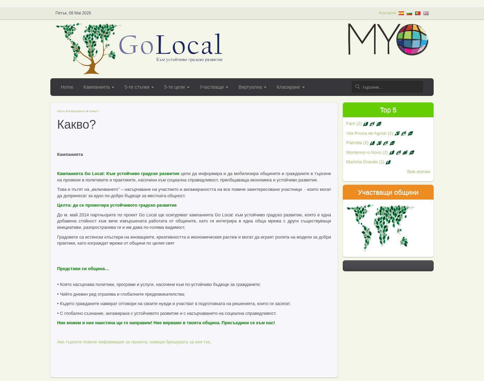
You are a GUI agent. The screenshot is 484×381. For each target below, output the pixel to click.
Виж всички (419, 171)
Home (67, 87)
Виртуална (252, 87)
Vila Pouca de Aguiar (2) (379, 133)
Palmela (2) (370, 142)
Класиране (291, 87)
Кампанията (98, 87)
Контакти (387, 13)
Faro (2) (363, 123)
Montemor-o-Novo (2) (380, 152)
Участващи (214, 87)
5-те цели (176, 87)
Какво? (94, 111)
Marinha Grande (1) (368, 161)
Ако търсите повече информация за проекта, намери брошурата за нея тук (133, 341)
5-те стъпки (139, 87)
